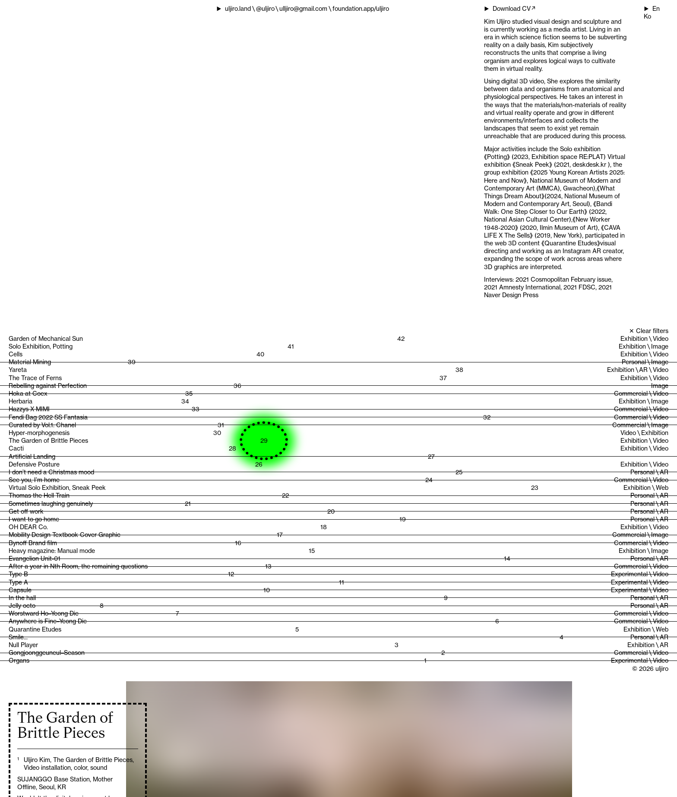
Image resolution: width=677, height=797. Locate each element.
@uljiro (265, 8)
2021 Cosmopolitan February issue (563, 279)
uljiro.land (238, 8)
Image (659, 346)
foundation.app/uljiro (360, 8)
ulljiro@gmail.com (303, 8)
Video (660, 338)
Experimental (629, 574)
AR (643, 369)
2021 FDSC (579, 287)
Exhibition (634, 338)
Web (662, 487)
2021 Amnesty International (522, 287)
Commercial (631, 393)
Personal (634, 361)
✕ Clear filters (648, 330)
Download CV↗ (514, 8)
